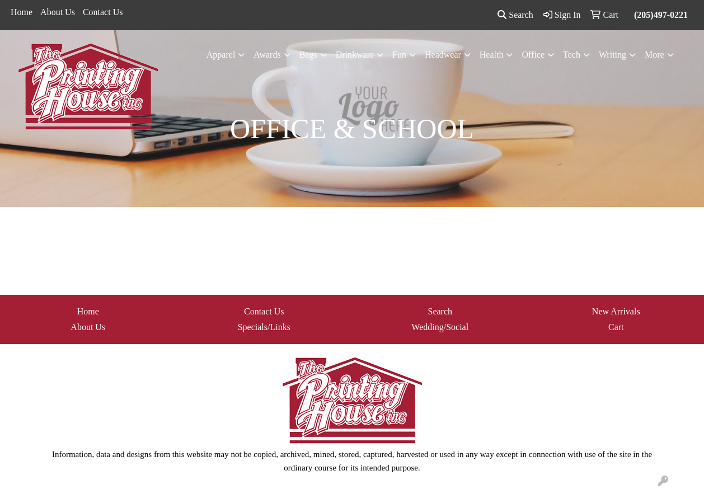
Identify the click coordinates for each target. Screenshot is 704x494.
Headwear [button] (443, 54)
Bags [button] (308, 54)
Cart (616, 327)
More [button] (654, 54)
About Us (57, 12)
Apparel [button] (221, 54)
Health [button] (492, 54)
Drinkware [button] (355, 54)
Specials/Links (264, 327)
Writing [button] (612, 54)
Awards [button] (267, 54)
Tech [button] (571, 54)
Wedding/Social (439, 327)
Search (515, 15)
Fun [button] (399, 54)
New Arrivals (616, 311)
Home (21, 12)
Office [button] (533, 54)
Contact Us (103, 12)
